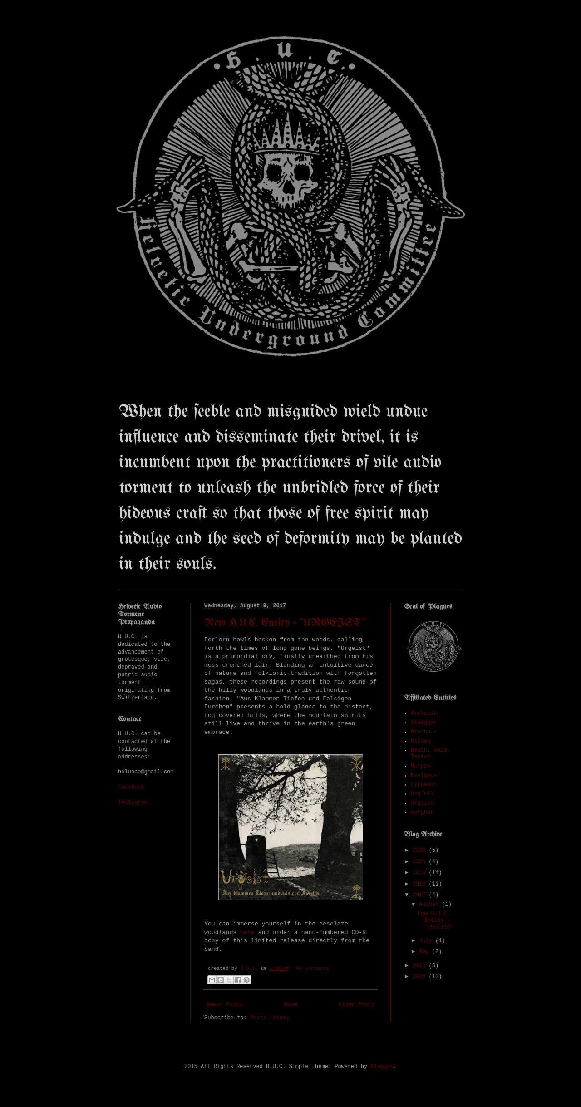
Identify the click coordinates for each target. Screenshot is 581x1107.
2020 (421, 862)
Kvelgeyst (425, 775)
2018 (421, 884)
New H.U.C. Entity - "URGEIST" (284, 623)
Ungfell (422, 794)
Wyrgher (422, 812)
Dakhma (420, 741)
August (430, 904)
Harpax (420, 766)
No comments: (314, 968)
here (247, 932)
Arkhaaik (424, 713)
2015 (421, 977)
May (425, 952)
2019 (421, 873)
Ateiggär (424, 722)
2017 (421, 895)
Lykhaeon (424, 785)
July (427, 941)
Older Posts (356, 1005)
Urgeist (422, 803)
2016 (421, 966)
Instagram (133, 802)
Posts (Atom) (269, 1018)
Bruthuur (424, 732)
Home (290, 1005)
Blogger (381, 1066)
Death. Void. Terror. (430, 753)
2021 (421, 850)
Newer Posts (224, 1005)
